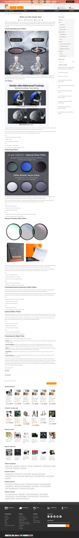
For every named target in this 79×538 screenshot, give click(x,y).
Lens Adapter (62, 27)
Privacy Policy (21, 516)
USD (71, 4)
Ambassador (21, 525)
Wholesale (21, 528)
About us (6, 516)
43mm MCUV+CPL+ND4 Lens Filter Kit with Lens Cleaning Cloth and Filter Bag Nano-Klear (52, 399)
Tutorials (57, 10)
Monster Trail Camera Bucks (52, 419)
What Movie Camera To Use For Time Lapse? (52, 458)
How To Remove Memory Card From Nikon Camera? (65, 81)
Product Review (63, 29)
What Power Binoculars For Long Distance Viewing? (64, 107)
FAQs (34, 519)
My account (35, 516)
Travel (61, 53)
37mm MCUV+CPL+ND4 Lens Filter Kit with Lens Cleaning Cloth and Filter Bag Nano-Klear (35, 399)
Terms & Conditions (22, 517)
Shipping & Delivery (23, 519)
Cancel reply (8, 369)
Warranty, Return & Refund (24, 522)
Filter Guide (62, 24)
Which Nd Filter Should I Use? (43, 440)
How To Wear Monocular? (63, 72)
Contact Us (7, 517)
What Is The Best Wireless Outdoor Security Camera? (65, 97)
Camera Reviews (63, 34)
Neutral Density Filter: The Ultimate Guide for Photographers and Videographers (66, 68)
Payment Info (21, 520)
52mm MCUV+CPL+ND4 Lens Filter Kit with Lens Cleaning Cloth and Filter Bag (17, 399)
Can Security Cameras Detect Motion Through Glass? (65, 102)
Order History (35, 517)
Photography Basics (64, 46)
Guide (25, 10)
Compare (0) (64, 4)
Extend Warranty (36, 520)
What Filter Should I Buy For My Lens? (35, 441)
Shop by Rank (20, 7)
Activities (11, 10)
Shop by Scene (13, 7)
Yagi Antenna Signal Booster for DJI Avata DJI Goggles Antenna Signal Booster (43, 420)
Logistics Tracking (36, 522)
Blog (9, 13)
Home (6, 13)
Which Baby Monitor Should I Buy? (26, 441)
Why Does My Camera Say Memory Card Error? (34, 458)
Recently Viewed (58, 4)
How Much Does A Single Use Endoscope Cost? (17, 458)
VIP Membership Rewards (10, 525)
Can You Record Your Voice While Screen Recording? (9, 458)
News (61, 39)
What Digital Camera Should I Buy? (52, 441)
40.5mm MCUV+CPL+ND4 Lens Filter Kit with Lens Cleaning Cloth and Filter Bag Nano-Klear (43, 399)
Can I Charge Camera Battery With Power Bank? (66, 86)
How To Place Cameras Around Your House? (65, 91)
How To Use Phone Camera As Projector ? (43, 458)
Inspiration (71, 10)
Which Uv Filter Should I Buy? (9, 440)
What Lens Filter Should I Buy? (17, 440)
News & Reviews (40, 10)
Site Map (6, 519)
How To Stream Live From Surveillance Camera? (65, 113)
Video (6, 522)
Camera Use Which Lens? (63, 76)
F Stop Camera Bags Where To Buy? (26, 458)
